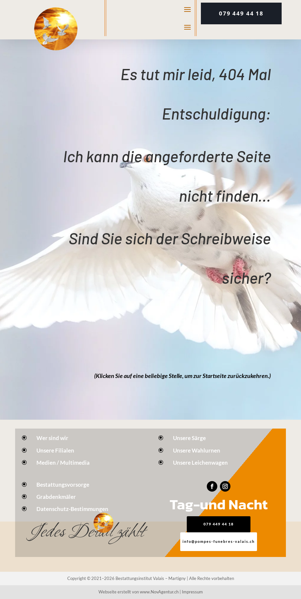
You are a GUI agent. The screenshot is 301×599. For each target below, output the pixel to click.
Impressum (192, 591)
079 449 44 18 (241, 13)
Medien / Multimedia (63, 462)
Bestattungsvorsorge (62, 484)
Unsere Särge (189, 437)
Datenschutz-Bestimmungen (72, 508)
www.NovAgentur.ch (159, 591)
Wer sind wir (52, 437)
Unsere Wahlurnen (196, 450)
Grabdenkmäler (56, 496)
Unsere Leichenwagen (200, 462)
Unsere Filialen (55, 450)
